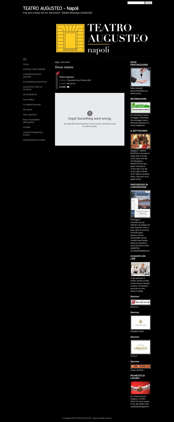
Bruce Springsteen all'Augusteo (31, 120)
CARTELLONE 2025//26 (34, 69)
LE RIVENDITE (30, 94)
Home (26, 64)
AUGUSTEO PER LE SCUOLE (32, 88)
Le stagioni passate (32, 104)
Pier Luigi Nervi (30, 114)
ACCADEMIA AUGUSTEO (35, 82)
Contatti (26, 127)
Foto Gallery (28, 99)
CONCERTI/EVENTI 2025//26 (32, 75)
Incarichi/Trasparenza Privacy (33, 133)
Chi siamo (27, 109)
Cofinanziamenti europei (34, 140)
